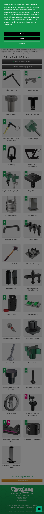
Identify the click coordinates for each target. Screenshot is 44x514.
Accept (22, 34)
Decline (22, 38)
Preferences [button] (8, 24)
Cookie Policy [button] (27, 19)
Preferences (22, 43)
